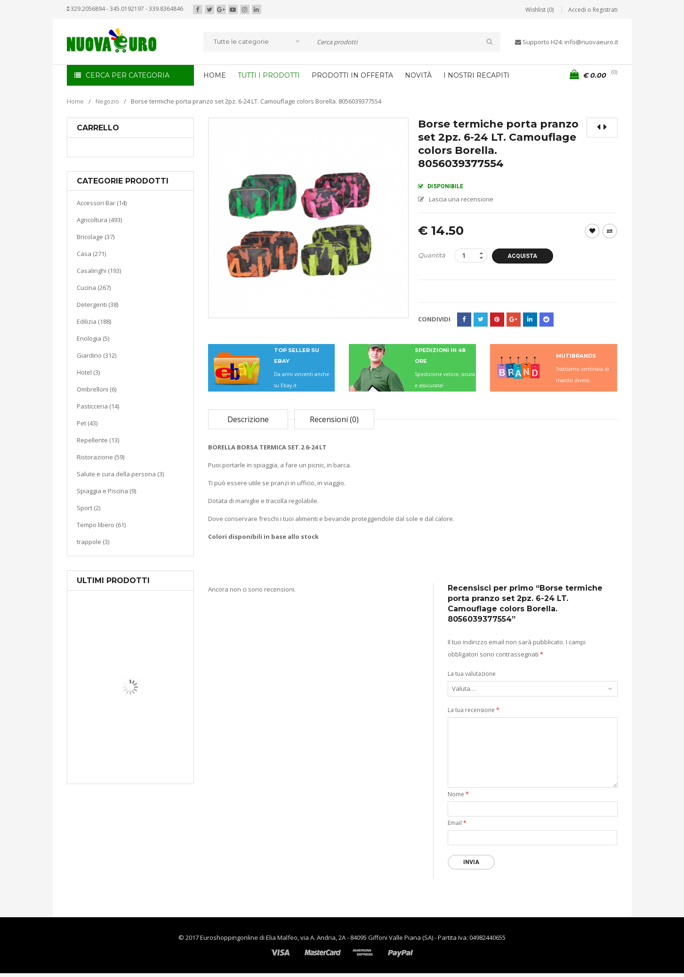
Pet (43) (87, 423)
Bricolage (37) (95, 236)
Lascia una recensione (461, 199)
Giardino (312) (96, 355)
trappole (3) (93, 541)
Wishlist (592, 231)
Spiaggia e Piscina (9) (106, 491)
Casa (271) (91, 253)
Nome (458, 794)
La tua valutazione (472, 674)
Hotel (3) (88, 372)
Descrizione (248, 419)
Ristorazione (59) (100, 457)
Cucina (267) (94, 287)
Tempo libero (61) (101, 525)
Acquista (522, 256)
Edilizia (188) (94, 321)
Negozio (107, 101)
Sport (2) (88, 508)
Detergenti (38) (97, 304)
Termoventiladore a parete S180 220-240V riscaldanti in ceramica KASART (152, 776)
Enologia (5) (93, 338)
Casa (128, 736)
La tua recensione (473, 710)
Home (75, 101)
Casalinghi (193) (99, 270)
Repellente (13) (98, 440)
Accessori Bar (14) (102, 203)
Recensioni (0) (334, 419)
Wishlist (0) (539, 10)
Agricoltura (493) (99, 220)
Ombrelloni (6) (96, 389)
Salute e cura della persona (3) (120, 474)
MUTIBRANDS (576, 355)
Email (457, 823)
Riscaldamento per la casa (152, 748)
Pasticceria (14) (98, 406)
